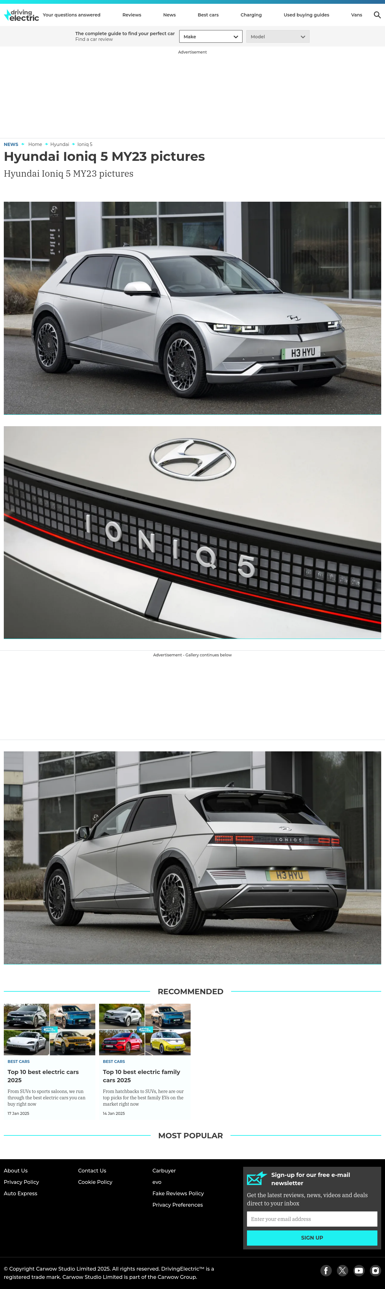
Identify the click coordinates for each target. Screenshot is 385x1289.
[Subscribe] (312, 1219)
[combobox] (182, 37)
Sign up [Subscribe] (312, 1238)
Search (377, 15)
